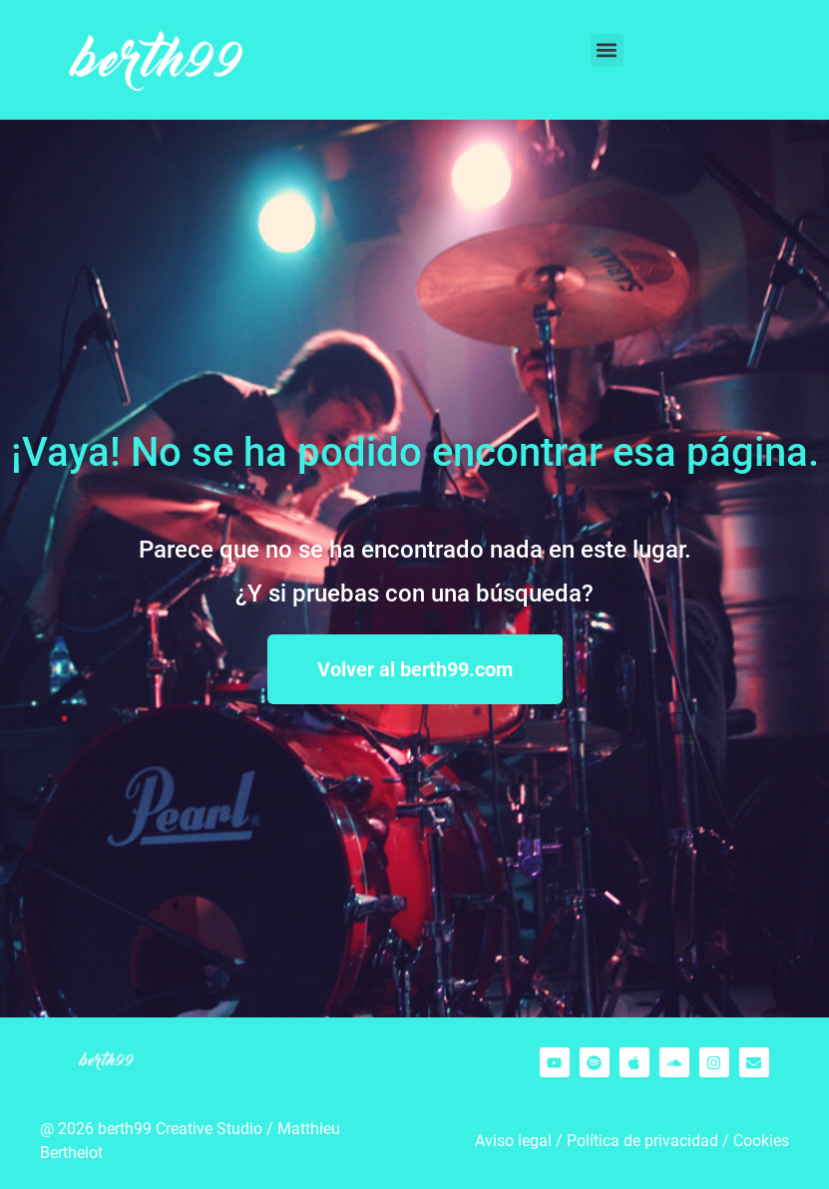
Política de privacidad (642, 1140)
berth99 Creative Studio (180, 1128)
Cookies (761, 1140)
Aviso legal (513, 1140)
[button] (607, 50)
